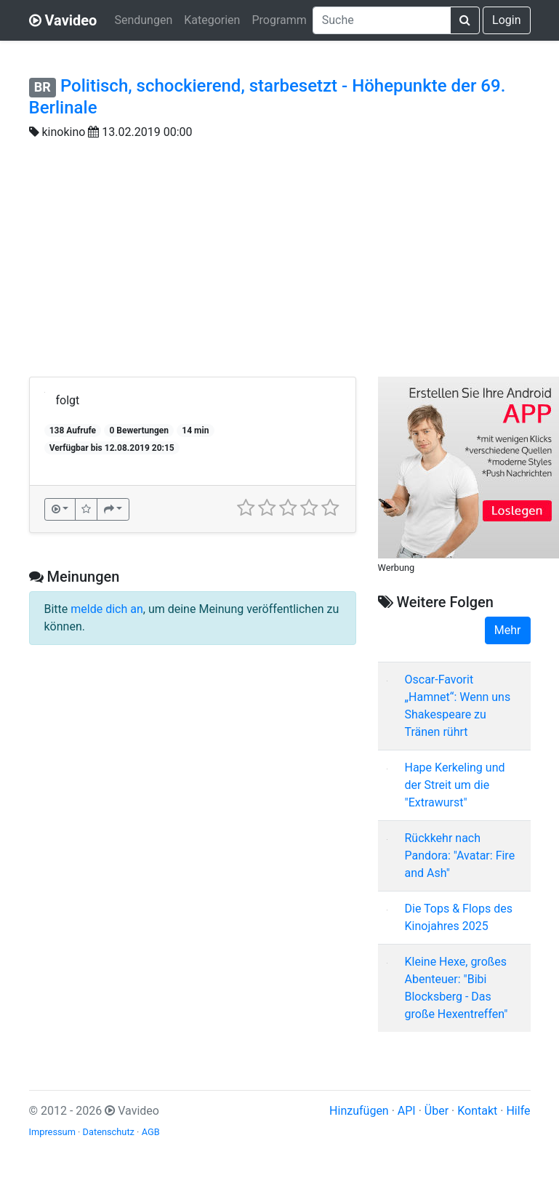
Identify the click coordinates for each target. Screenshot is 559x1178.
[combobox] (382, 20)
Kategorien (212, 20)
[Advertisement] (280, 267)
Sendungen (143, 20)
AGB (151, 1131)
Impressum (52, 1131)
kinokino (63, 132)
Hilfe (518, 1111)
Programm (279, 20)
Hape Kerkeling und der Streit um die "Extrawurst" (455, 785)
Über (437, 1111)
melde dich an (107, 609)
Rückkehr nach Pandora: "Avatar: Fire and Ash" (460, 855)
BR (42, 87)
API (407, 1111)
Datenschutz (108, 1131)
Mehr (507, 630)
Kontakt (477, 1111)
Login (506, 20)
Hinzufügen (359, 1111)
